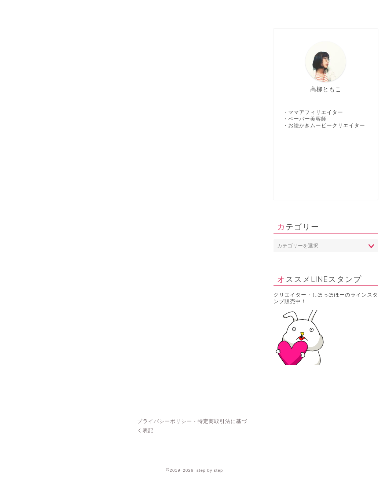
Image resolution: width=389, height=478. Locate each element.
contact (159, 8)
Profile (248, 8)
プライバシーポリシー (164, 421)
